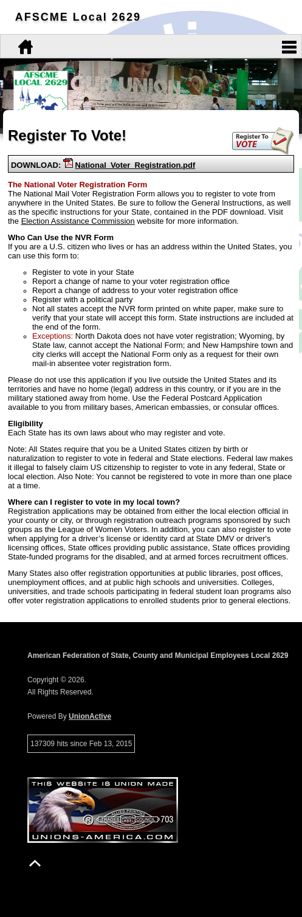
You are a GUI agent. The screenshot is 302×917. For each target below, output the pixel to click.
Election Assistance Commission (78, 221)
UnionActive (90, 716)
